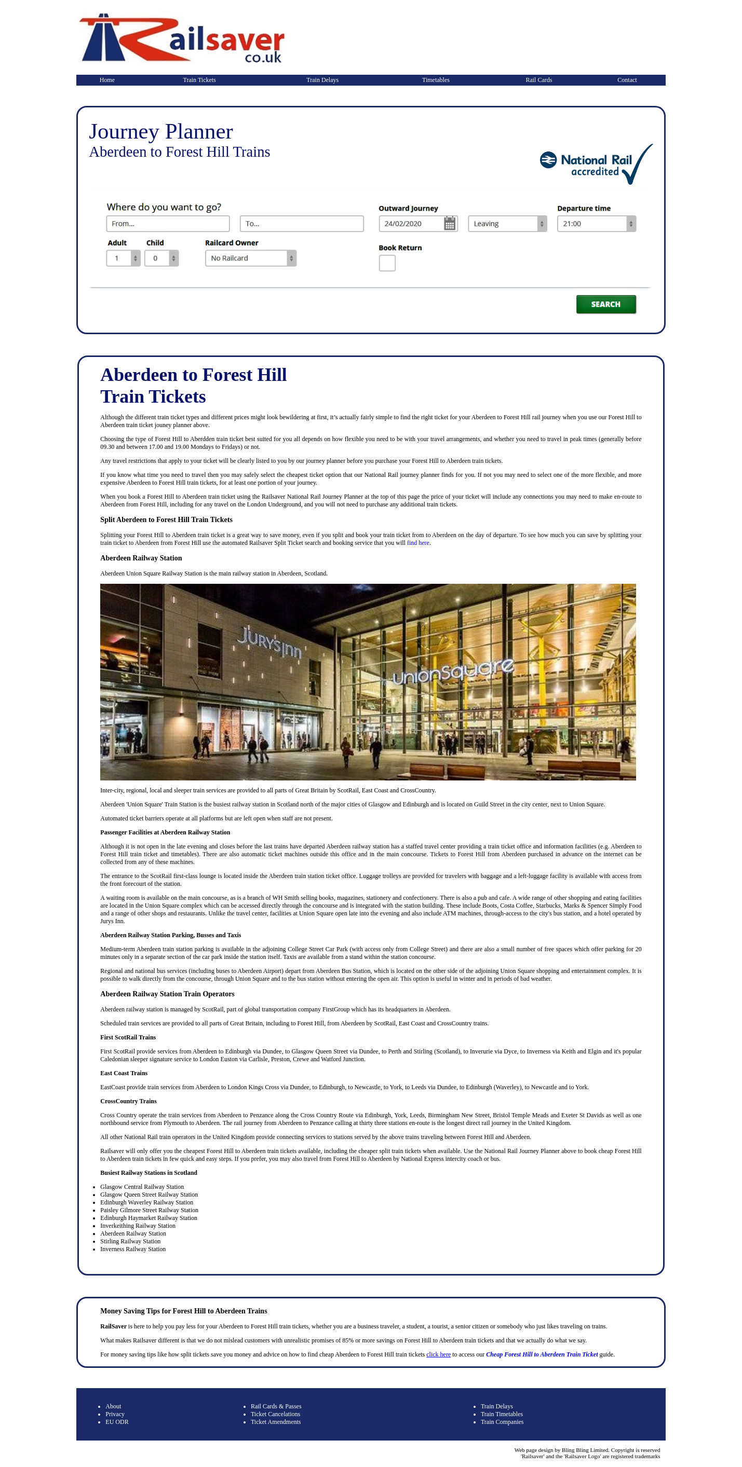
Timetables (436, 80)
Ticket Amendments (276, 1421)
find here (418, 542)
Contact (627, 80)
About (113, 1406)
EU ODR (116, 1421)
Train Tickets (199, 80)
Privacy (115, 1414)
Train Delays (322, 80)
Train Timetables (502, 1414)
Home (107, 80)
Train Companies (502, 1421)
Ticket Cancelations (275, 1414)
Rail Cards (538, 80)
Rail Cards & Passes (276, 1406)
